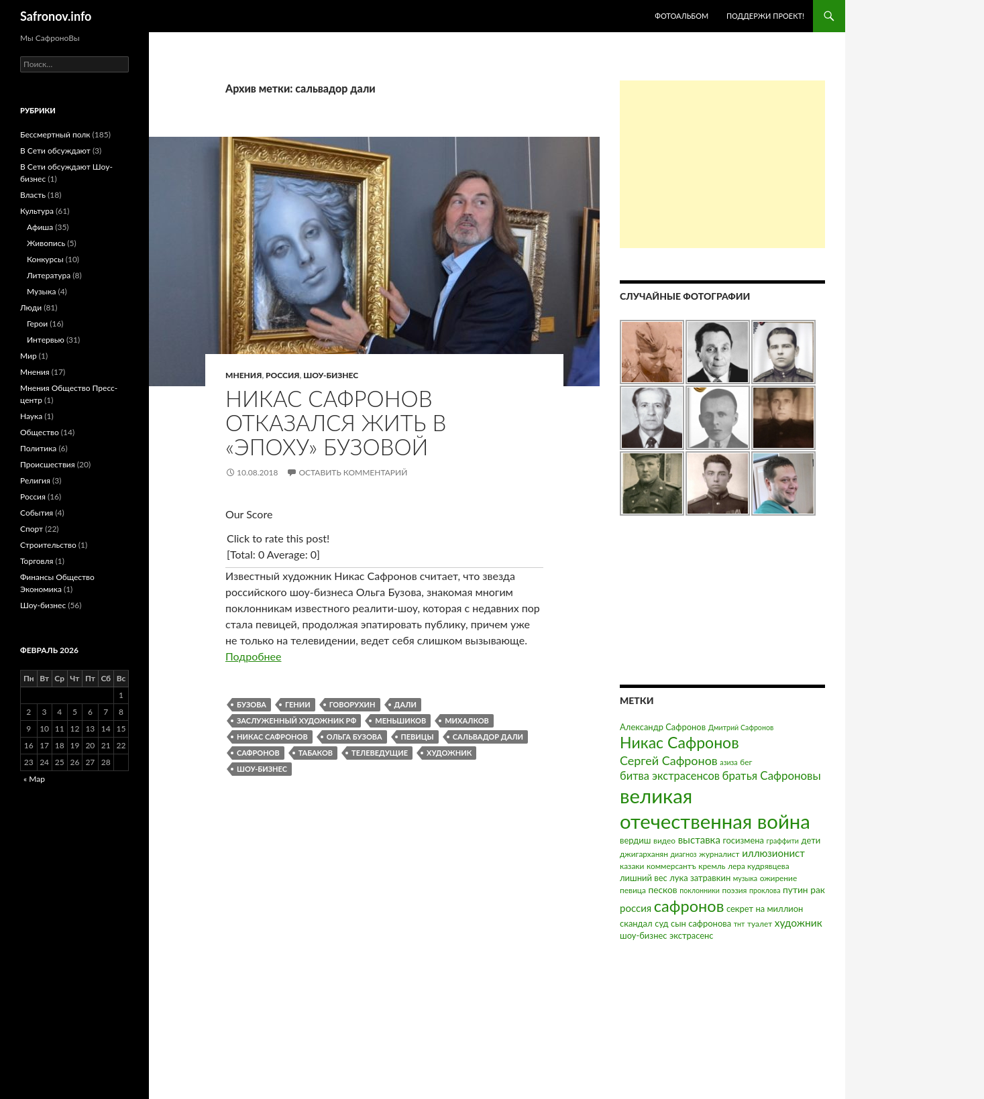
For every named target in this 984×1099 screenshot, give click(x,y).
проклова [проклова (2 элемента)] (764, 890)
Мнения (243, 375)
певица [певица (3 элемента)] (633, 890)
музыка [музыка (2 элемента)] (745, 878)
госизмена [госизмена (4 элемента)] (743, 840)
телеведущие (379, 752)
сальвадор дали (488, 736)
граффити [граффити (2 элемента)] (783, 840)
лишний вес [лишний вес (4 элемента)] (643, 877)
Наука (31, 416)
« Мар (34, 779)
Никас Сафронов (272, 736)
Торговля (37, 561)
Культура (37, 211)
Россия (282, 375)
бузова (251, 704)
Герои (37, 324)
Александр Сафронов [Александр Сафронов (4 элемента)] (663, 726)
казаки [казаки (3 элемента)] (632, 866)
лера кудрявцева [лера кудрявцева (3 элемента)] (758, 866)
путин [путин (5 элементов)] (795, 889)
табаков (315, 752)
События (36, 513)
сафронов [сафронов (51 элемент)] (689, 905)
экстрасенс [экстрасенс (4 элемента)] (691, 935)
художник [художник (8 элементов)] (798, 923)
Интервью (45, 340)
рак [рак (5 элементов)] (817, 889)
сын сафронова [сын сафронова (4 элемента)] (701, 923)
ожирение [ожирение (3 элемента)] (779, 878)
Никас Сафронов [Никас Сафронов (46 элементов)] (679, 742)
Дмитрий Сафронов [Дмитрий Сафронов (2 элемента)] (741, 727)
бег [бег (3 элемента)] (746, 762)
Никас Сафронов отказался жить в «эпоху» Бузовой (335, 422)
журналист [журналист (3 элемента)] (719, 854)
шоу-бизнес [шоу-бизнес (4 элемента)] (643, 935)
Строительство (48, 545)
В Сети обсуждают (55, 151)
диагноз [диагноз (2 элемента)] (684, 854)
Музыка (41, 291)
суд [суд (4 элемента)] (661, 923)
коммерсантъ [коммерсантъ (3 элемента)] (671, 866)
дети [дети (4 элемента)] (811, 840)
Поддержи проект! (765, 15)
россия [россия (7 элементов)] (635, 908)
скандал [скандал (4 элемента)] (636, 923)
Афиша (40, 227)
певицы (417, 736)
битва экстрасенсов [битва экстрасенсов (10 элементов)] (670, 776)
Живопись (46, 243)
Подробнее (253, 656)
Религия (35, 480)
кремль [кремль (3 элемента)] (711, 866)
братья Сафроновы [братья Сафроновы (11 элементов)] (771, 775)
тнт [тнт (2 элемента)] (739, 923)
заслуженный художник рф (296, 720)
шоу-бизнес (262, 768)
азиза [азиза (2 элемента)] (728, 762)
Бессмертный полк (55, 134)
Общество (39, 432)
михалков (467, 720)
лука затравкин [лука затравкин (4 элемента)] (699, 877)
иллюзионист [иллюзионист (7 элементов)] (773, 853)
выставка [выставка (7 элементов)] (699, 839)
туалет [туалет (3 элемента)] (759, 924)
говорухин (352, 704)
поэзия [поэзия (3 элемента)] (734, 890)
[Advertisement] (722, 164)
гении (298, 704)
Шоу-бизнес (330, 375)
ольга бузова (354, 736)
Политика (38, 448)
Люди (31, 307)
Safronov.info (55, 16)
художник (449, 752)
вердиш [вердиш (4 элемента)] (635, 840)
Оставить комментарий (352, 472)
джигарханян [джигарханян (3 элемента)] (644, 854)
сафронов (258, 752)
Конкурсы (45, 259)
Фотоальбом (681, 15)
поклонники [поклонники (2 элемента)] (699, 890)
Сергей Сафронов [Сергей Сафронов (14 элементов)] (669, 760)
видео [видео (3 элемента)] (664, 840)
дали (405, 704)
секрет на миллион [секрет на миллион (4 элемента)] (764, 908)
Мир (28, 356)
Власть (33, 195)
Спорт (31, 529)
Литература (48, 275)
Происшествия (47, 464)
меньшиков (400, 720)
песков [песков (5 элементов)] (662, 889)
